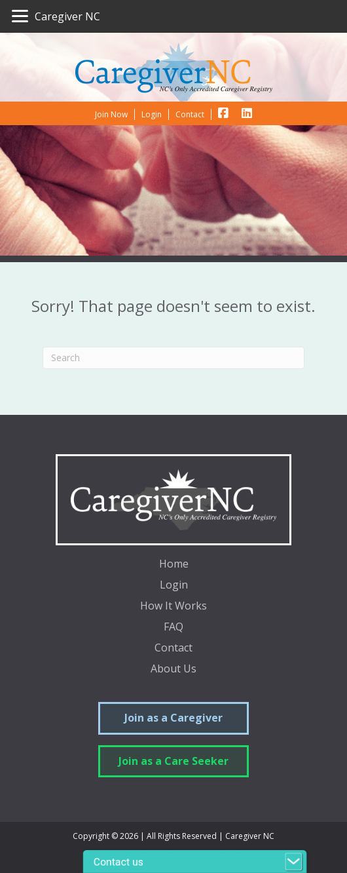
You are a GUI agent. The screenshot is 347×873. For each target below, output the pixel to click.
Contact (173, 648)
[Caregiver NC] (56, 16)
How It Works (173, 606)
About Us (173, 669)
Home (174, 564)
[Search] (173, 358)
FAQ (173, 627)
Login (174, 585)
